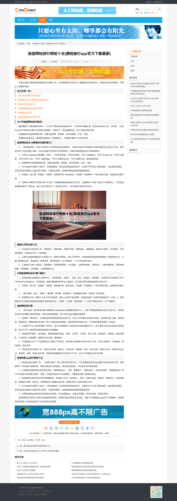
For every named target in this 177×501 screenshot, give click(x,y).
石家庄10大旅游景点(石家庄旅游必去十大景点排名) (91, 474)
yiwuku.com (47, 491)
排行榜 (38, 440)
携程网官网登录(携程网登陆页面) (84, 470)
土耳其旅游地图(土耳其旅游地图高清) (86, 478)
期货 (152, 13)
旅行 (43, 440)
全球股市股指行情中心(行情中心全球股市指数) (41, 451)
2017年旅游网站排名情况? (29, 95)
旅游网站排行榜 (25, 113)
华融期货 (21, 43)
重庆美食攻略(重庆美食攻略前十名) (36, 446)
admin (55, 62)
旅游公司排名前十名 (27, 104)
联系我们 (22, 494)
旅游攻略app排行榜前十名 (29, 117)
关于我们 (29, 494)
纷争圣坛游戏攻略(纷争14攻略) (142, 134)
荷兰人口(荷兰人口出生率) (141, 106)
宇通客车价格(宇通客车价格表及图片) (145, 130)
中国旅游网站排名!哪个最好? (30, 108)
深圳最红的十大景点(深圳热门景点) (30, 474)
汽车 (33, 20)
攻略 (137, 13)
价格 (141, 13)
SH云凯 (42, 433)
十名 (19, 440)
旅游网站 (30, 440)
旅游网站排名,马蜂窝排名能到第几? (33, 100)
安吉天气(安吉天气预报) (26, 470)
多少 (156, 13)
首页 (21, 20)
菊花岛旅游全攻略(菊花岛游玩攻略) (30, 478)
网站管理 (44, 494)
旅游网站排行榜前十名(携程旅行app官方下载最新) (48, 43)
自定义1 (149, 2)
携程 (24, 440)
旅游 (42, 20)
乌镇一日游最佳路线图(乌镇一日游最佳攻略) (34, 467)
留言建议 (37, 494)
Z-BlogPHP (30, 491)
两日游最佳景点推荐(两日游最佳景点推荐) (88, 467)
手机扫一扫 (157, 2)
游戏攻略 (147, 13)
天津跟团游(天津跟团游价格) (141, 110)
